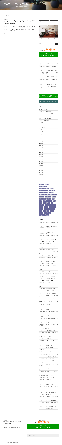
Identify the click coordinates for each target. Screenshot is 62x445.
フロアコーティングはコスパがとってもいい (47, 356)
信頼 (53, 198)
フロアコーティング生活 (16, 4)
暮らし (41, 206)
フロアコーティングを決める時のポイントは (47, 84)
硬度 (41, 211)
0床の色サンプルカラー (43, 109)
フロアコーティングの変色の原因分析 (46, 280)
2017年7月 (41, 165)
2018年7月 (41, 152)
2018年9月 (41, 150)
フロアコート (42, 194)
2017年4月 (41, 170)
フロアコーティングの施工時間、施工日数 (47, 330)
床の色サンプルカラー (43, 349)
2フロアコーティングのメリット (45, 113)
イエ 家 (40, 122)
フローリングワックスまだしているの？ (46, 377)
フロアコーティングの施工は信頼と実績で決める (48, 342)
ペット (40, 129)
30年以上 (41, 184)
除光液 (47, 215)
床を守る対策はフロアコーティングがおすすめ (47, 375)
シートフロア (52, 190)
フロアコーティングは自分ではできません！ (47, 358)
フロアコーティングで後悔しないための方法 (47, 265)
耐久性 (41, 213)
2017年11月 (41, 161)
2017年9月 (41, 163)
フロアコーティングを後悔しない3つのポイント (48, 70)
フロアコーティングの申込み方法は (45, 345)
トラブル (51, 192)
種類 (44, 211)
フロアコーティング (42, 125)
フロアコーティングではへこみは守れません (47, 293)
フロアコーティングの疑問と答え (45, 379)
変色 (54, 200)
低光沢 (49, 198)
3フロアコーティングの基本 (44, 116)
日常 (55, 204)
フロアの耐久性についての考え (45, 381)
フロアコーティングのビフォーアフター (46, 322)
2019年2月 (41, 145)
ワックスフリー (43, 198)
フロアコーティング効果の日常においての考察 (47, 392)
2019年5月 (41, 143)
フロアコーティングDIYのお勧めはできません (47, 406)
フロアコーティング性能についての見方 (46, 384)
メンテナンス (47, 196)
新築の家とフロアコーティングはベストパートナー (48, 351)
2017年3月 (41, 172)
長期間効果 (42, 215)
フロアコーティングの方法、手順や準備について (48, 290)
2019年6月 (41, 141)
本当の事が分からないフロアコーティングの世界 (48, 304)
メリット (41, 196)
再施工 (45, 200)
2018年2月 (41, 159)
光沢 (41, 200)
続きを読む (6, 33)
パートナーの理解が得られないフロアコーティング (48, 354)
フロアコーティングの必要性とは (45, 309)
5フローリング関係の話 (43, 120)
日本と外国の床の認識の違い (44, 328)
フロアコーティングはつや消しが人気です (47, 81)
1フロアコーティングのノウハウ (45, 111)
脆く (49, 213)
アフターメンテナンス (44, 188)
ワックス (40, 131)
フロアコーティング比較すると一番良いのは (47, 408)
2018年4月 (41, 154)
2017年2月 (41, 174)
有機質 (51, 206)
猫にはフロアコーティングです (45, 282)
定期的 (48, 202)
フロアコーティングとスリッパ (45, 271)
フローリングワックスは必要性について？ (47, 288)
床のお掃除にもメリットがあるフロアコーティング (48, 340)
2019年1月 (41, 147)
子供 (44, 202)
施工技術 (50, 204)
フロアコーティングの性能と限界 (45, 338)
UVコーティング (43, 186)
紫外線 (52, 211)
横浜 (39, 134)
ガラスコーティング (44, 190)
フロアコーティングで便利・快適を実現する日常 (48, 79)
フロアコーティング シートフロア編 (46, 255)
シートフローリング (44, 192)
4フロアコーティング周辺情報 (44, 118)
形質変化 (41, 204)
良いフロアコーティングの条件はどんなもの (47, 389)
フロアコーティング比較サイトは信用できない (47, 261)
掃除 (46, 204)
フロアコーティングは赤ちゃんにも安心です (47, 298)
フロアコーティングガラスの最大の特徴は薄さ (47, 400)
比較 (55, 206)
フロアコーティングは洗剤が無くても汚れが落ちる (48, 273)
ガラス (51, 188)
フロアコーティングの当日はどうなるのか (47, 278)
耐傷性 (45, 213)
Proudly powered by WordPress (13, 442)
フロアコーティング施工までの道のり (46, 347)
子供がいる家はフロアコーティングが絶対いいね (48, 276)
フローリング (41, 127)
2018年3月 (41, 156)
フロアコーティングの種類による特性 (46, 263)
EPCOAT (47, 184)
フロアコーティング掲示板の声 (45, 394)
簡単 (48, 211)
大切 (41, 202)
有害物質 (46, 206)
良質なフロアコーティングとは (45, 336)
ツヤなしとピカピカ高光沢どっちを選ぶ (46, 249)
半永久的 (49, 200)
